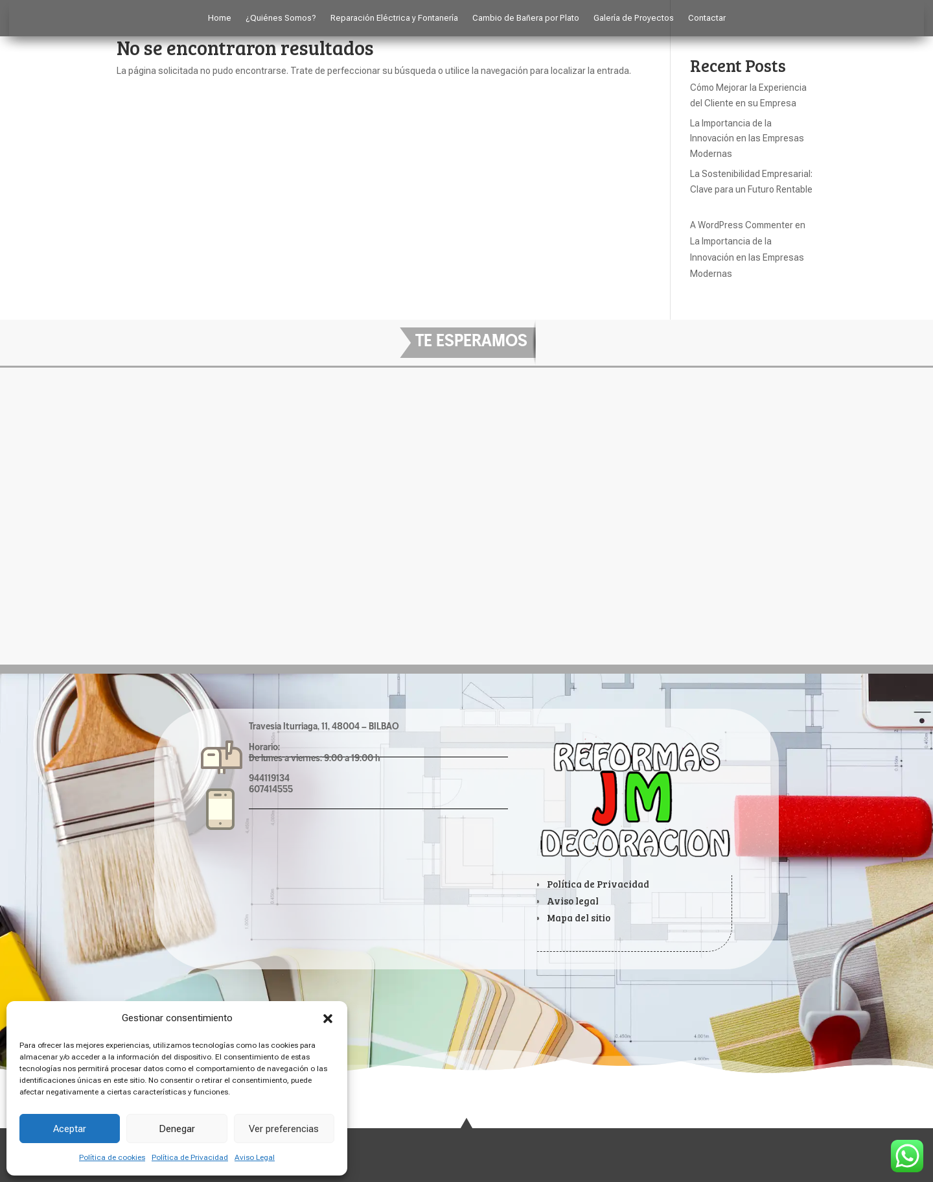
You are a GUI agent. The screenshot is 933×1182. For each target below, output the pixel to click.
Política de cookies (112, 1157)
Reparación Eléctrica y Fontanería (394, 18)
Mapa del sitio (578, 917)
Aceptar (69, 1129)
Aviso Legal (255, 1157)
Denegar (177, 1129)
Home (219, 18)
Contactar (707, 18)
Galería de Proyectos (633, 18)
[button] (327, 1018)
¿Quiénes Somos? (281, 18)
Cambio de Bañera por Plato (525, 18)
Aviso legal (573, 900)
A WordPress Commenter (741, 225)
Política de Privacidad (190, 1157)
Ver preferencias (284, 1129)
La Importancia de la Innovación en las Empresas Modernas (747, 139)
